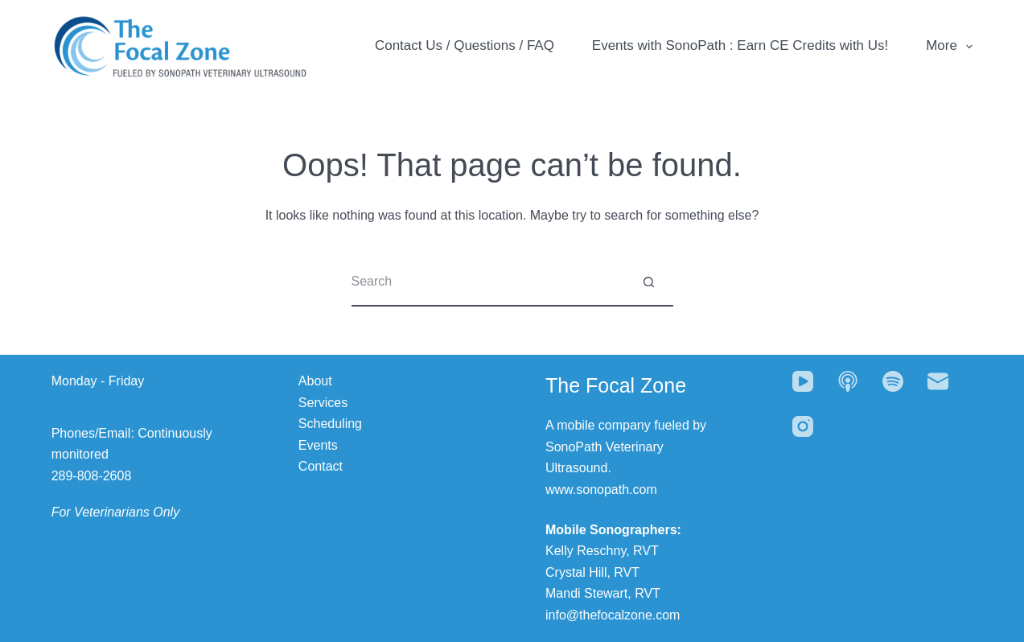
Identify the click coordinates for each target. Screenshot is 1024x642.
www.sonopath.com (601, 489)
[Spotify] (892, 381)
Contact (320, 466)
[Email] (937, 381)
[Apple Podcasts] (847, 381)
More (949, 46)
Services (323, 402)
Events (318, 445)
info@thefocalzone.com (612, 615)
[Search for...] (488, 282)
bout (319, 381)
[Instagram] (802, 426)
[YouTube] (802, 381)
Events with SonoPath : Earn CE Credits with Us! (740, 45)
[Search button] (649, 282)
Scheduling (330, 423)
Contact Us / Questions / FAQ (464, 45)
